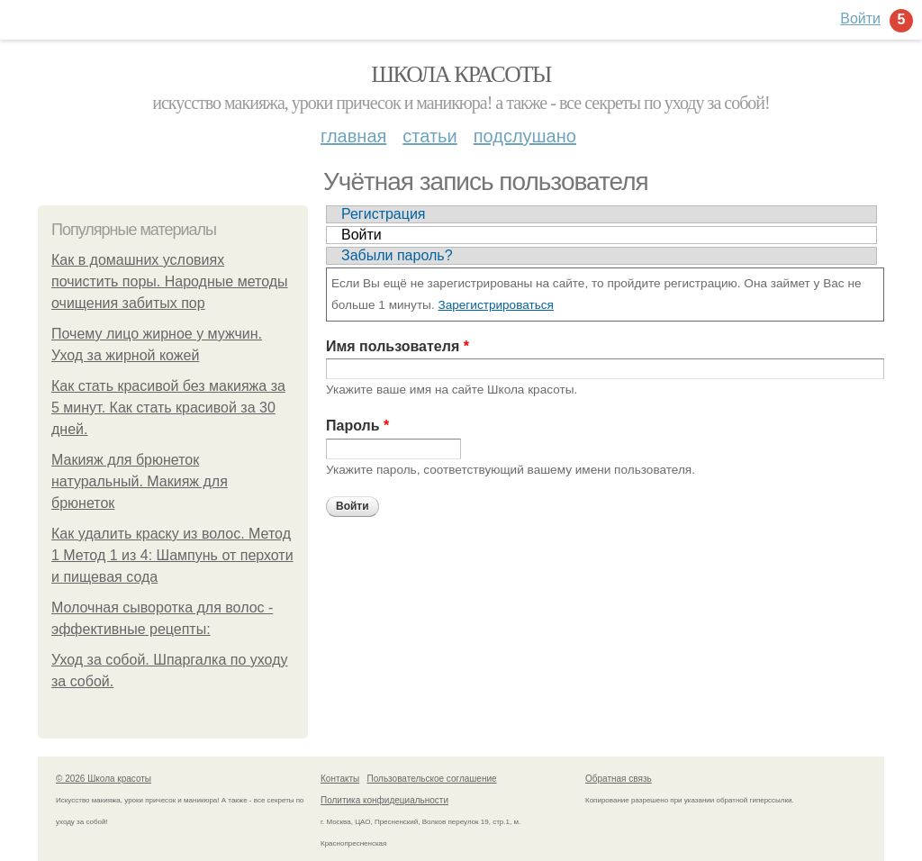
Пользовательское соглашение (432, 779)
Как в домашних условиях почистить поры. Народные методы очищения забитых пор (169, 281)
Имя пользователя (397, 346)
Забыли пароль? (397, 255)
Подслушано (525, 136)
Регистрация (383, 214)
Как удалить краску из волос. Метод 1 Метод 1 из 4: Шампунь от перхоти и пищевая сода (172, 555)
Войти (361, 234)
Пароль (357, 425)
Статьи (429, 136)
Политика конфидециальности (384, 800)
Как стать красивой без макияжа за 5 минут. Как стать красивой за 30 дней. (168, 407)
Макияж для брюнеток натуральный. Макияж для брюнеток (139, 481)
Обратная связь (618, 779)
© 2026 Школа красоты (103, 779)
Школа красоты (461, 74)
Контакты (340, 779)
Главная (353, 136)
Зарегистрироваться (496, 305)
